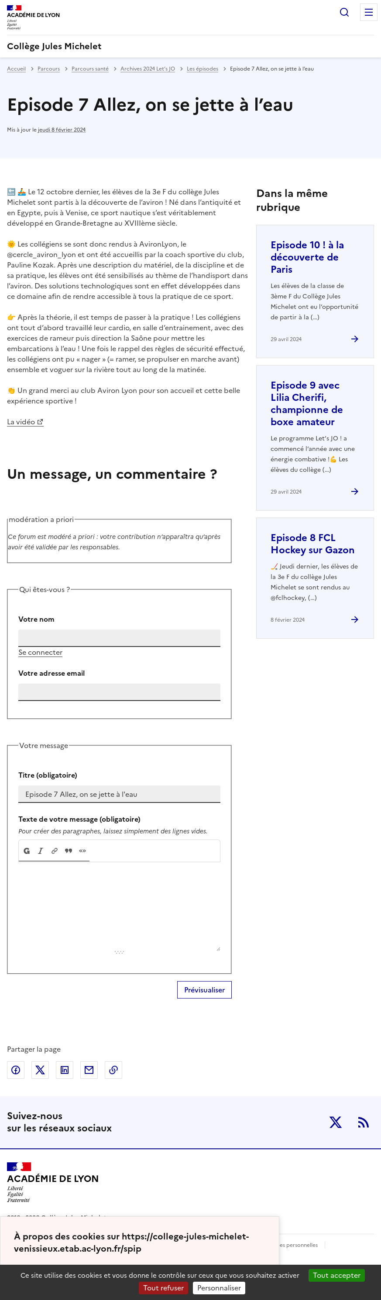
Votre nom (36, 619)
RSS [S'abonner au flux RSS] (363, 1122)
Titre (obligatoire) (47, 775)
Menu (369, 12)
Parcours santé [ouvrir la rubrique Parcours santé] (90, 69)
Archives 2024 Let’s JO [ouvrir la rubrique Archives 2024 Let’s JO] (147, 69)
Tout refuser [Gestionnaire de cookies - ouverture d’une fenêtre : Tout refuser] (163, 1288)
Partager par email (89, 1070)
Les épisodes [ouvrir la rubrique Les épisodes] (202, 69)
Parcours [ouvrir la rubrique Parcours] (49, 69)
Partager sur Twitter (40, 1070)
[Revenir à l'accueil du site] (53, 1182)
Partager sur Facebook (15, 1070)
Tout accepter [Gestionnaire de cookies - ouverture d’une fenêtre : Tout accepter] (336, 1275)
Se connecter (40, 652)
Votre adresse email (51, 673)
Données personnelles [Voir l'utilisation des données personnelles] (290, 1245)
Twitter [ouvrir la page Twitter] (335, 1122)
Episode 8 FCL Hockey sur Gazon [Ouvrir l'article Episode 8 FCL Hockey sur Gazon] (313, 544)
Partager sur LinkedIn (64, 1070)
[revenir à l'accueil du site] (190, 46)
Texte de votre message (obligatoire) (79, 819)
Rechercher (344, 12)
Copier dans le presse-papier (113, 1070)
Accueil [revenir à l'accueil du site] (16, 69)
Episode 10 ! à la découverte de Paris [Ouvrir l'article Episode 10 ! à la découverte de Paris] (307, 257)
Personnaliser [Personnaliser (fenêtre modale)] (219, 1288)
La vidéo (21, 421)
